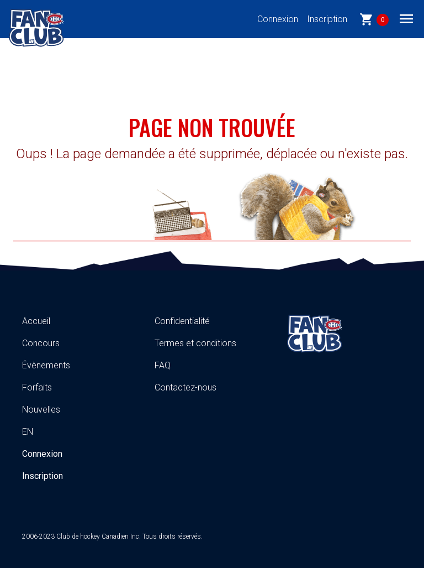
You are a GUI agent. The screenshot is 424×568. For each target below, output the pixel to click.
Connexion (277, 19)
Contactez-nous (185, 387)
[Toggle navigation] (406, 18)
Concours (41, 343)
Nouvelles (41, 409)
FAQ (163, 365)
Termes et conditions (195, 343)
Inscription (327, 19)
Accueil (36, 321)
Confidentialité (182, 321)
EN (27, 431)
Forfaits (37, 387)
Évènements (46, 365)
